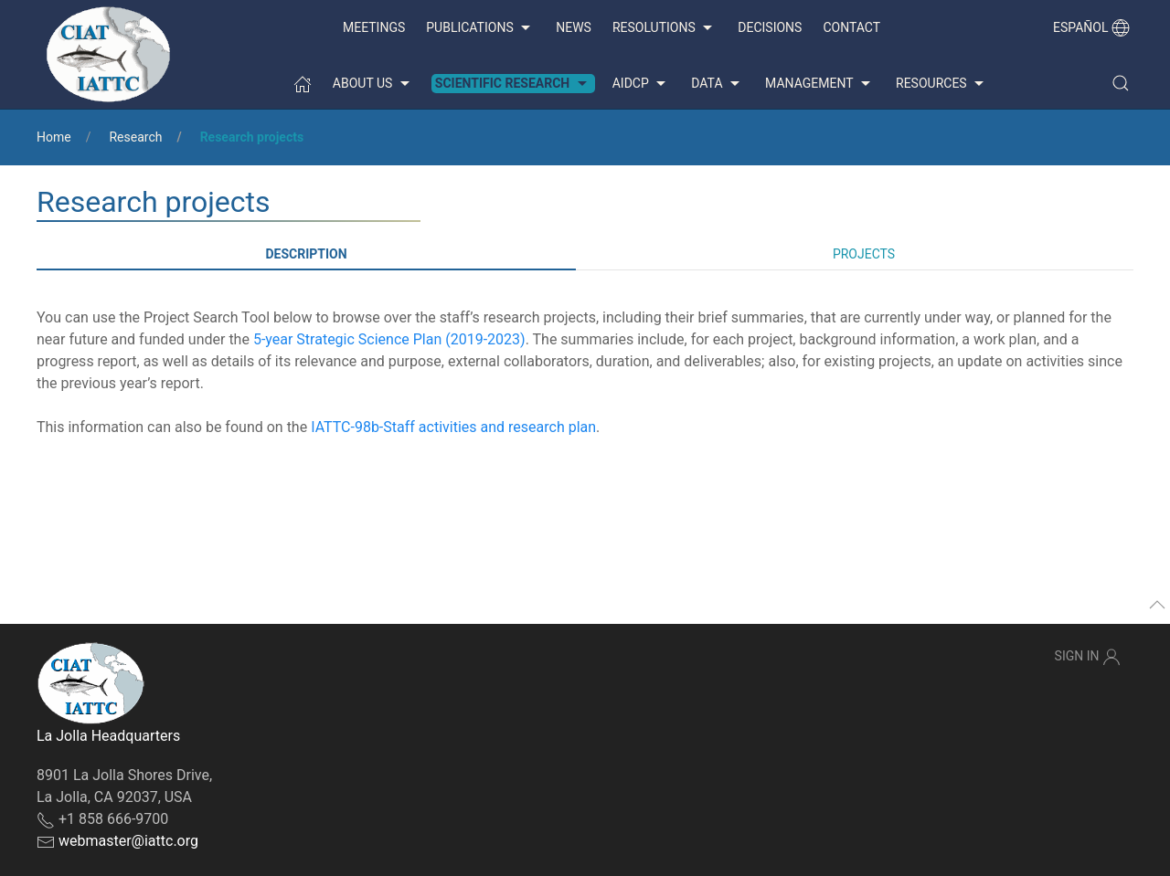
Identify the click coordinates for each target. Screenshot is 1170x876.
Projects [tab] (864, 254)
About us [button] (373, 84)
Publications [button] (480, 28)
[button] (1121, 83)
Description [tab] (305, 254)
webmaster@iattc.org (128, 841)
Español (1091, 27)
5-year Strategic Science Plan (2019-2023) (389, 339)
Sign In (1088, 657)
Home (54, 137)
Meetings (374, 27)
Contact (851, 27)
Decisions (770, 27)
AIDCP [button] (641, 84)
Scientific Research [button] (513, 84)
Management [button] (820, 84)
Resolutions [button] (664, 28)
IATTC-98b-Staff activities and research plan (453, 427)
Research (135, 137)
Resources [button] (942, 84)
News (573, 27)
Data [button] (717, 84)
